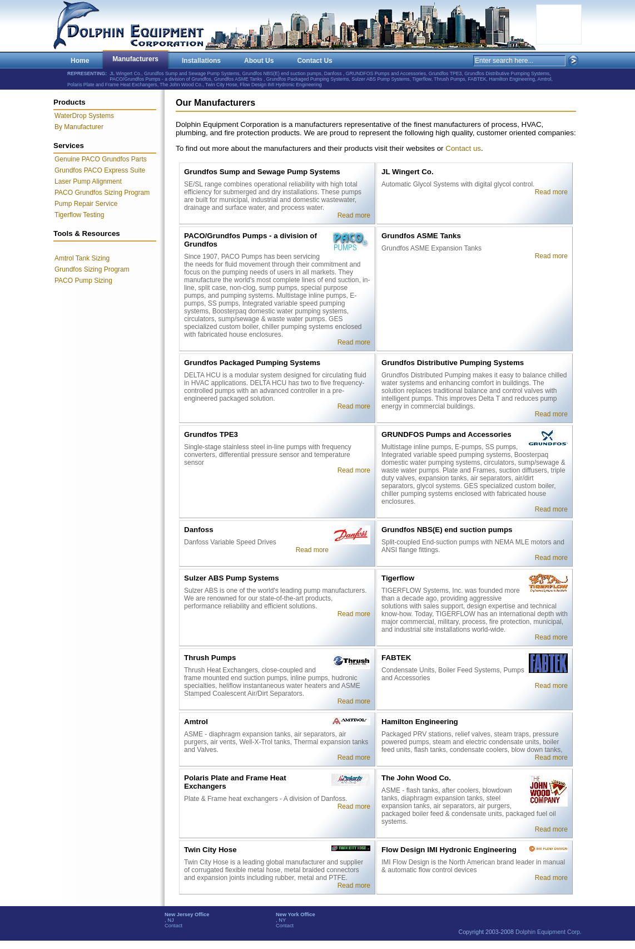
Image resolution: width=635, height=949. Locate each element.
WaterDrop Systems (84, 116)
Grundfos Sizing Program (92, 269)
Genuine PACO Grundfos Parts (100, 159)
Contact (173, 925)
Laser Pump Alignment (88, 181)
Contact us (463, 148)
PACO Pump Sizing (83, 280)
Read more (354, 215)
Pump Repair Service (85, 204)
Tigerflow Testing (79, 215)
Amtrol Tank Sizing (82, 258)
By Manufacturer (78, 127)
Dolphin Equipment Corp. (548, 931)
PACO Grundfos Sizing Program (102, 192)
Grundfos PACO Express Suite (99, 170)
